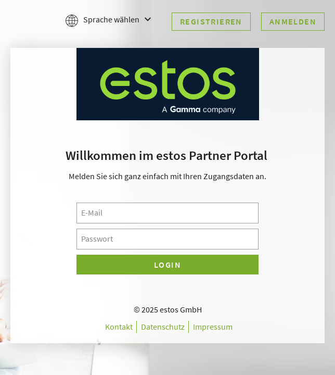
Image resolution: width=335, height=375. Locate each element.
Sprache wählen (108, 20)
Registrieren (211, 21)
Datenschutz (163, 326)
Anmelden (292, 21)
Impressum (213, 326)
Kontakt (119, 326)
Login (167, 264)
